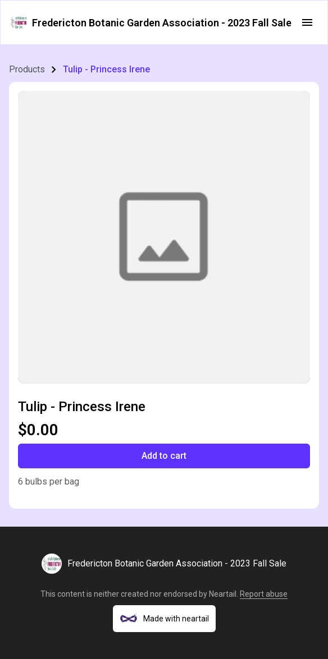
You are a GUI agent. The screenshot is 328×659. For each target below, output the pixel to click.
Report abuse (264, 593)
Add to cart (164, 455)
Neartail (222, 593)
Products (27, 69)
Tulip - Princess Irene (106, 69)
